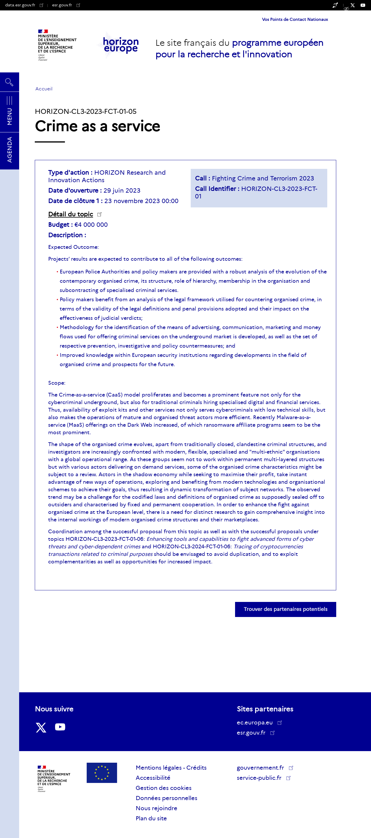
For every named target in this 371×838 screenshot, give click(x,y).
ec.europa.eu (257, 722)
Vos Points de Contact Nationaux (295, 19)
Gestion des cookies (164, 787)
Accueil (43, 89)
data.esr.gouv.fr (24, 5)
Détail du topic (70, 214)
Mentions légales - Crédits (171, 767)
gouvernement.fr (262, 767)
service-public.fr (261, 778)
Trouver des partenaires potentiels (286, 609)
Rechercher (9, 82)
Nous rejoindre (156, 808)
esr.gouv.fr (66, 5)
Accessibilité (153, 777)
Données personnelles (166, 798)
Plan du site (151, 818)
